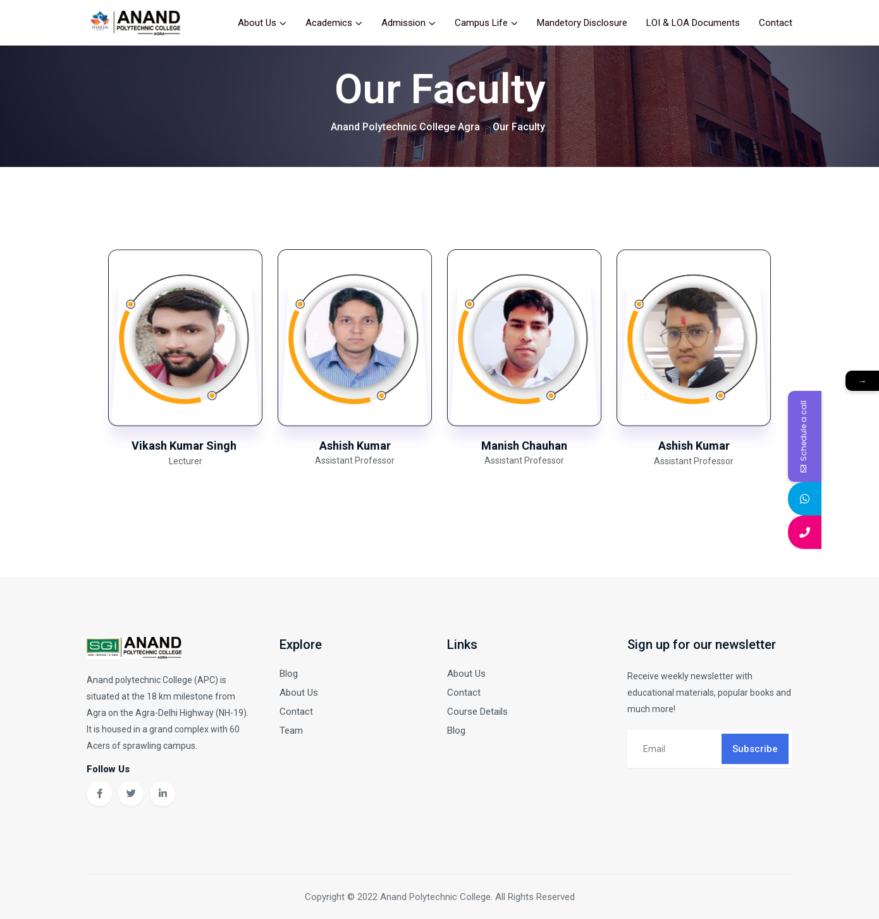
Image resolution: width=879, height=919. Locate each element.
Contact (775, 22)
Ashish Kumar (355, 445)
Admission (403, 22)
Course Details (477, 711)
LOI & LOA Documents (693, 22)
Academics (328, 22)
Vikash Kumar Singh (185, 445)
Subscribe (755, 749)
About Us (257, 22)
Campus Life (481, 22)
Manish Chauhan (524, 445)
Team (291, 730)
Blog (289, 673)
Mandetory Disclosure (582, 22)
